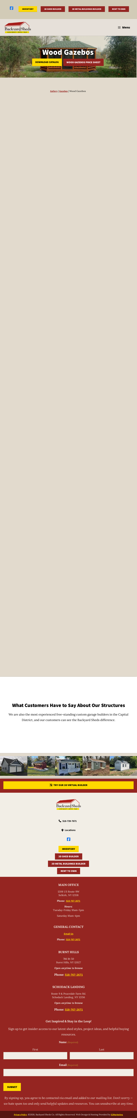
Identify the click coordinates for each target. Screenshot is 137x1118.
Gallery (54, 91)
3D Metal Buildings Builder (86, 9)
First (35, 1049)
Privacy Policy (20, 1114)
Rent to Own (118, 9)
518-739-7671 (69, 821)
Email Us (68, 933)
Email (68, 1065)
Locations (70, 830)
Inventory (28, 9)
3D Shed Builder (52, 9)
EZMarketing (117, 1114)
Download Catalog (47, 62)
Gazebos (63, 91)
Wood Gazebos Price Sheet (83, 62)
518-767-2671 (73, 900)
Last (101, 1049)
